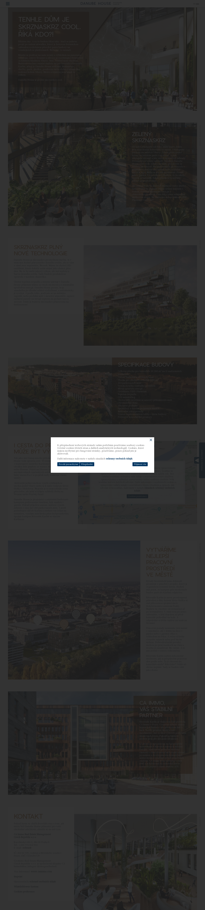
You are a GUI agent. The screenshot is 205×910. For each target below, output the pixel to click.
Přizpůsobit (87, 464)
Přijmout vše (140, 464)
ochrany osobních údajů (119, 458)
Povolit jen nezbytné (68, 464)
